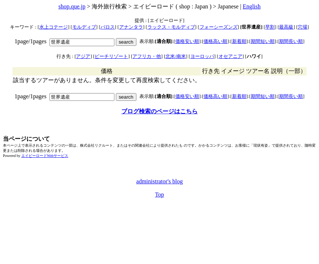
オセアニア (230, 56)
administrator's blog (159, 181)
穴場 (302, 27)
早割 (270, 27)
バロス (107, 27)
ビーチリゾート (111, 56)
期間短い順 (263, 41)
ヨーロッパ (202, 56)
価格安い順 (187, 41)
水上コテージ (53, 27)
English (252, 6)
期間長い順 (291, 41)
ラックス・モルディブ (171, 27)
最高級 (286, 27)
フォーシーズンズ (218, 27)
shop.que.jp (71, 6)
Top (159, 194)
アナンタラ (131, 27)
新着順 (239, 41)
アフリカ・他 (146, 56)
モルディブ (84, 27)
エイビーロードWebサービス (44, 156)
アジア (83, 56)
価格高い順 (215, 41)
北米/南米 (175, 56)
